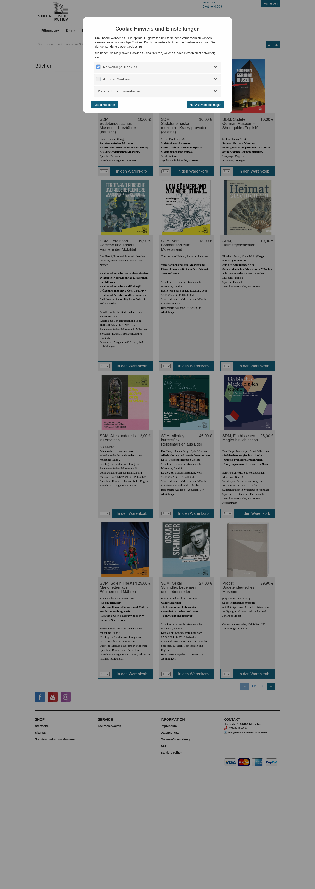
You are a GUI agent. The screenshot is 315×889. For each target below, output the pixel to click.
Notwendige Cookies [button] (120, 67)
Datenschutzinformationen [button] (119, 91)
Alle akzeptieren (104, 105)
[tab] (157, 67)
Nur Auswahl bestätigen (205, 105)
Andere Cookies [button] (116, 79)
